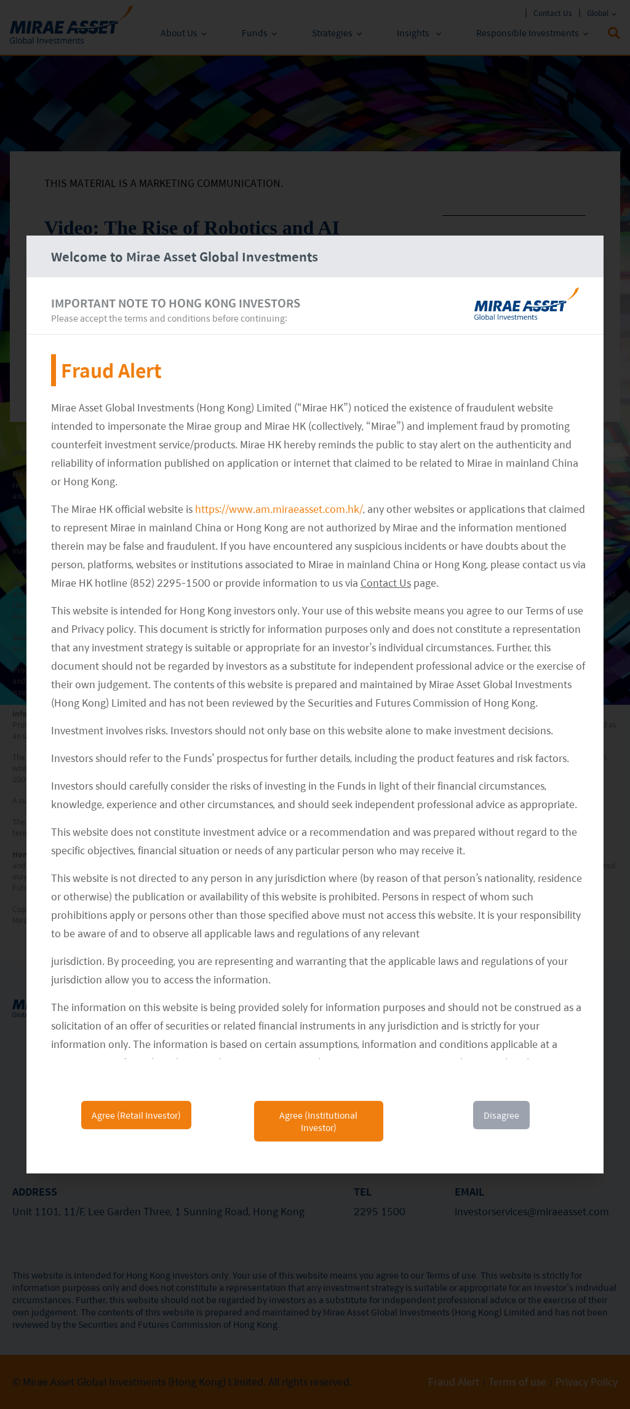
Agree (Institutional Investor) (318, 1121)
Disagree (501, 1115)
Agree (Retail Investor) (136, 1115)
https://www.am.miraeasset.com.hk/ (279, 509)
